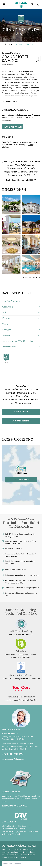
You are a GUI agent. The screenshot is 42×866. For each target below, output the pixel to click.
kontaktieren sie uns (21, 421)
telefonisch (6, 147)
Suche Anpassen (21, 412)
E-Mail (30, 145)
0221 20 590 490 (13, 754)
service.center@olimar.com (13, 759)
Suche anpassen (12, 127)
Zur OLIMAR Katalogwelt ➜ (16, 806)
